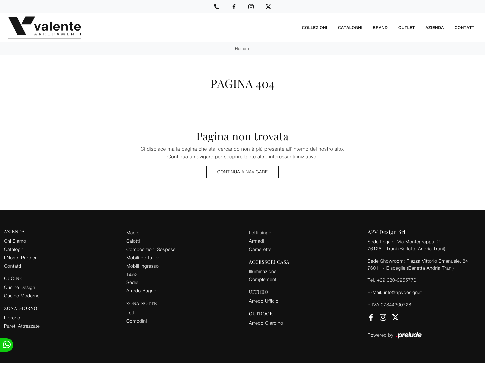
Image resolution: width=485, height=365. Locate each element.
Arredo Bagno (141, 290)
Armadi (256, 241)
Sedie (132, 282)
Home (240, 48)
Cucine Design (19, 287)
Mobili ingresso (142, 266)
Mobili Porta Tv (142, 257)
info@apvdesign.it (403, 292)
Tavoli (132, 274)
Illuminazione (263, 271)
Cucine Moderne (22, 295)
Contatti (465, 27)
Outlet (406, 27)
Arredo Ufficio (264, 301)
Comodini (136, 321)
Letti (131, 312)
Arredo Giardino (266, 323)
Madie (132, 232)
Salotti (133, 241)
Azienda (435, 27)
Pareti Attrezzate (22, 326)
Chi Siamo (15, 241)
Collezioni (314, 27)
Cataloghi (350, 27)
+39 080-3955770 (396, 280)
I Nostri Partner (20, 257)
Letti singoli (261, 232)
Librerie (12, 317)
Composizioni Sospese (151, 249)
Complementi (263, 279)
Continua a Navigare (242, 171)
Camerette (260, 249)
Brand (380, 27)
